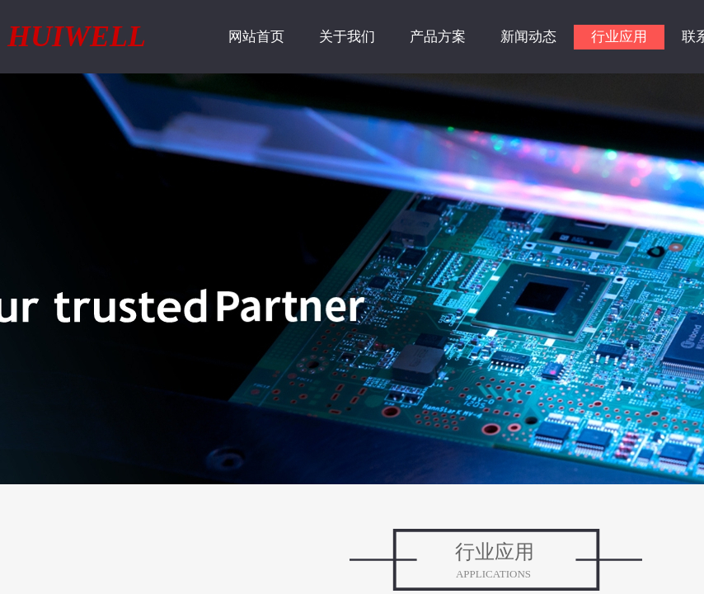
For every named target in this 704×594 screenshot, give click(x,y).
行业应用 (619, 37)
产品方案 (438, 37)
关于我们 (347, 37)
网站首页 (256, 37)
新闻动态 (528, 37)
